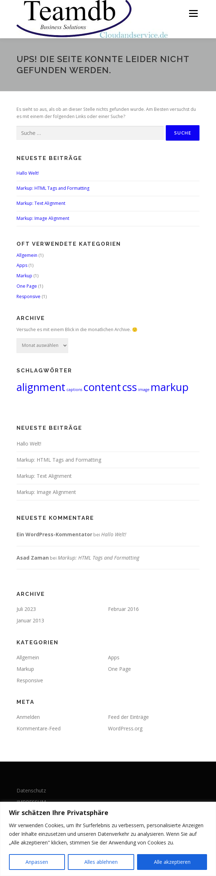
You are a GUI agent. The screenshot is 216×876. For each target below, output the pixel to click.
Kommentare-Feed (39, 728)
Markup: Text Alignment (41, 203)
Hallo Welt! (28, 173)
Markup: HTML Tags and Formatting (53, 188)
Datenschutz (31, 790)
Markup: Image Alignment (43, 218)
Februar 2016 (123, 609)
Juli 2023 (26, 609)
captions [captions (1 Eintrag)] (74, 389)
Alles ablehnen (101, 861)
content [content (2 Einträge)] (102, 387)
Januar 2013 (30, 620)
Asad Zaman (33, 557)
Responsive (29, 296)
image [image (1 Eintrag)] (144, 389)
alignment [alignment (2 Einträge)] (41, 387)
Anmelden (28, 716)
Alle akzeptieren (172, 861)
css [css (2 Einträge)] (129, 387)
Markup (24, 276)
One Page (27, 286)
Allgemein (27, 255)
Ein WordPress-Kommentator (54, 534)
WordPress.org (125, 728)
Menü (193, 13)
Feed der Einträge (128, 716)
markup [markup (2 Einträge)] (170, 387)
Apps (22, 265)
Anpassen (36, 861)
